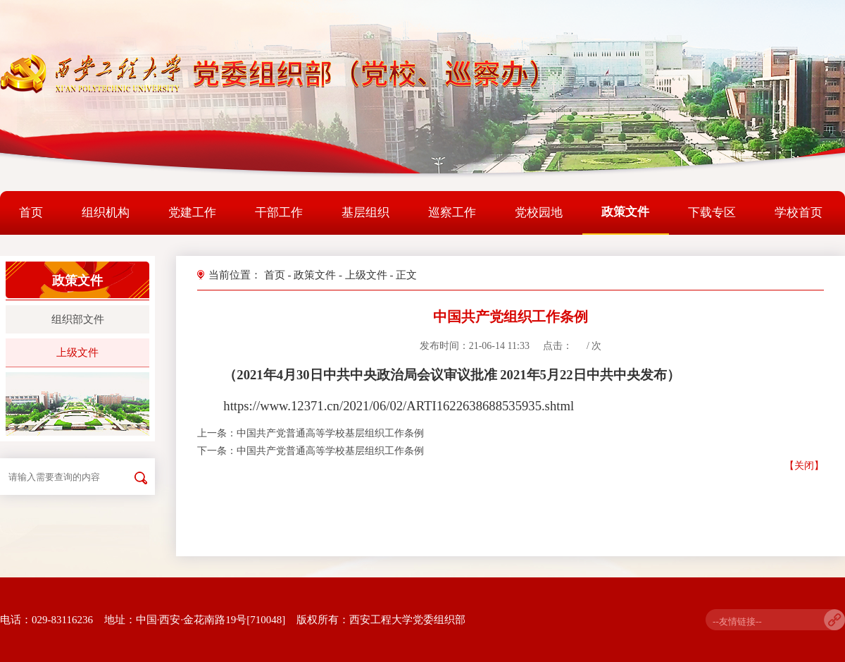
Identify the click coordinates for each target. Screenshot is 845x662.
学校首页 (798, 212)
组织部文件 (77, 319)
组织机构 (106, 212)
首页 (31, 212)
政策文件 (625, 212)
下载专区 (712, 212)
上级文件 (77, 352)
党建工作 (192, 212)
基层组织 (365, 212)
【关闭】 (804, 465)
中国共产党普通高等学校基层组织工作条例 (330, 433)
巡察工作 (452, 212)
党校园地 (539, 212)
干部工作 (279, 212)
